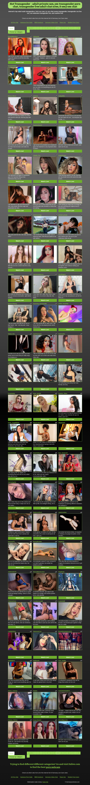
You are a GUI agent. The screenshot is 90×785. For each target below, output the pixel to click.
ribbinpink (36, 36)
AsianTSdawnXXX (13, 244)
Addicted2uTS (12, 572)
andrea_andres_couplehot (41, 244)
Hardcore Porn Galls (26, 22)
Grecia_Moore (12, 96)
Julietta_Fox (36, 155)
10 (47, 28)
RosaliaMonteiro (13, 36)
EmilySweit (11, 125)
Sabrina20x (61, 334)
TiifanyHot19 (62, 244)
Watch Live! (20, 62)
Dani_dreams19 (63, 453)
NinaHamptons (62, 184)
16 (68, 28)
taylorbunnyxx (37, 334)
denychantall (37, 184)
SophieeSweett (37, 125)
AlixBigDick (11, 660)
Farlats (60, 482)
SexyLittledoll (37, 720)
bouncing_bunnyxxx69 (40, 303)
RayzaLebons (37, 422)
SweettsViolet (12, 453)
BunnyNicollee (37, 541)
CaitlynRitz (61, 96)
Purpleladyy (11, 393)
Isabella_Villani (62, 393)
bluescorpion (37, 65)
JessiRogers (62, 274)
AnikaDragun (62, 155)
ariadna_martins (63, 36)
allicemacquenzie (38, 363)
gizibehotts (61, 363)
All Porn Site (14, 22)
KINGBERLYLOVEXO (14, 363)
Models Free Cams (73, 22)
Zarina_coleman (12, 691)
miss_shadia (62, 660)
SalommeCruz (37, 631)
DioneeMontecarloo (39, 572)
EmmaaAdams (12, 65)
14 (61, 28)
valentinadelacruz (38, 274)
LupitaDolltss (12, 631)
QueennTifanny (12, 303)
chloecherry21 (12, 184)
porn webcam (53, 767)
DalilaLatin (36, 660)
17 (72, 28)
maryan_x (61, 65)
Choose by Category (16, 32)
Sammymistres (12, 155)
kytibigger (11, 215)
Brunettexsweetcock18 (65, 631)
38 (78, 28)
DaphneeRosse (12, 512)
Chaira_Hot (11, 334)
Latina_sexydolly (63, 303)
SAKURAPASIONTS (64, 691)
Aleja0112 (61, 541)
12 (54, 28)
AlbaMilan (11, 274)
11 (50, 28)
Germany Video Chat (51, 22)
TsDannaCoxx (12, 601)
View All (30, 28)
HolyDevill (61, 572)
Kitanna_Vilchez (12, 720)
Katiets (35, 691)
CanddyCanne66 (38, 601)
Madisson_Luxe (37, 482)
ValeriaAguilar (12, 482)
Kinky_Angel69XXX (13, 422)
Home (11, 28)
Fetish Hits (45, 782)
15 (65, 28)
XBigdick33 (61, 422)
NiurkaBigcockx (63, 720)
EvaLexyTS (11, 541)
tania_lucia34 (37, 393)
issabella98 (61, 601)
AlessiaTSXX (62, 125)
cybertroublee (62, 512)
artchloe (35, 96)
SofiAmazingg (37, 215)
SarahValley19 (37, 453)
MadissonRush (37, 512)
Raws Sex (63, 22)
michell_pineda (62, 215)
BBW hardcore (38, 22)
